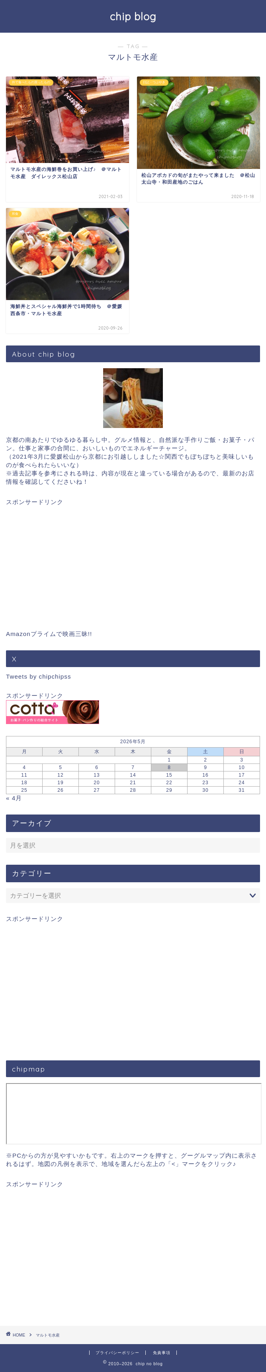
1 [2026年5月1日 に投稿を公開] (169, 760)
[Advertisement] (133, 562)
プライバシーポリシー (117, 1352)
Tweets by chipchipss (38, 676)
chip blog (133, 16)
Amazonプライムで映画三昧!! (49, 633)
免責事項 (161, 1352)
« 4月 (14, 798)
